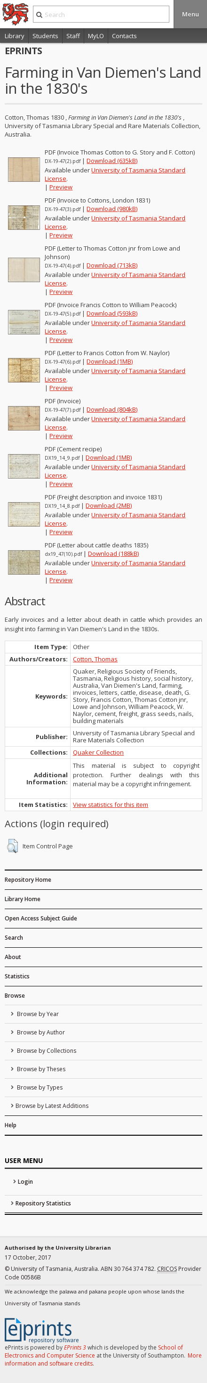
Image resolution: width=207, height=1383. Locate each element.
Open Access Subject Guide (41, 918)
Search (14, 938)
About (13, 957)
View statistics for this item (110, 804)
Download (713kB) (112, 265)
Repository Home (28, 880)
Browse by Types (39, 1087)
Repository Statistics (43, 1203)
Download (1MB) (110, 361)
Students (45, 36)
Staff (73, 36)
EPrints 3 (75, 1347)
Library (14, 36)
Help (10, 1125)
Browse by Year (37, 1014)
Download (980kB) (112, 208)
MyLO (96, 36)
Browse (15, 996)
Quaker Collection (98, 752)
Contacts (124, 36)
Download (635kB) (112, 160)
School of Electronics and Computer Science (94, 1351)
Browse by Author (40, 1032)
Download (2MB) (109, 505)
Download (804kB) (112, 409)
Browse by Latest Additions (52, 1106)
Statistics (17, 976)
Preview (60, 187)
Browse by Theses (40, 1069)
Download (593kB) (112, 313)
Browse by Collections (46, 1051)
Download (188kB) (113, 553)
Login (25, 1182)
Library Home (22, 899)
